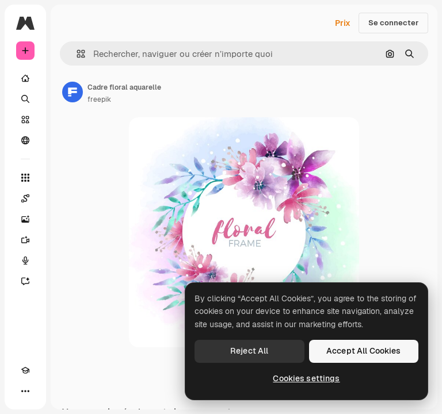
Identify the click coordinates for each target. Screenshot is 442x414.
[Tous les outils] (25, 177)
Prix (342, 23)
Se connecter (393, 23)
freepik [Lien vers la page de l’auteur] (99, 99)
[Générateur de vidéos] (25, 240)
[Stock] (25, 119)
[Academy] (25, 370)
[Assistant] (25, 281)
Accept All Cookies (363, 351)
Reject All (249, 351)
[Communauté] (25, 140)
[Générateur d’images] (25, 219)
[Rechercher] (25, 99)
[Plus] (25, 391)
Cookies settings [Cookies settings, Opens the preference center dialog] (306, 378)
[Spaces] (25, 198)
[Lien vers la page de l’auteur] (72, 92)
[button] (76, 53)
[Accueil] (25, 78)
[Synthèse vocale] (25, 260)
